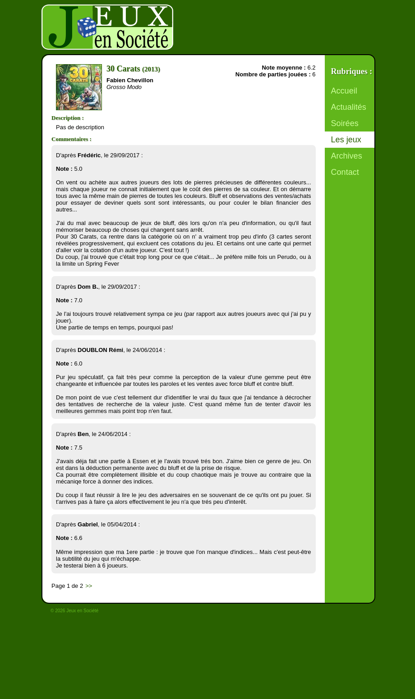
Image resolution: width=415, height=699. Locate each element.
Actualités (348, 107)
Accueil (344, 90)
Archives (346, 155)
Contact (345, 172)
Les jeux (346, 139)
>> (88, 585)
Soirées (345, 123)
